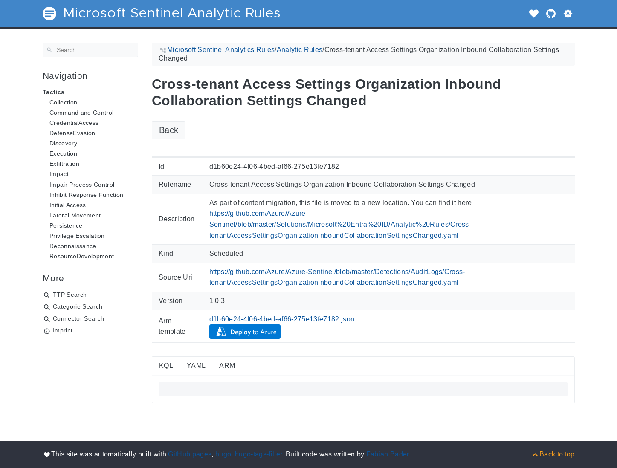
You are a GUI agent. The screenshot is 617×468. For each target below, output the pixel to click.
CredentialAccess (73, 122)
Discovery (63, 143)
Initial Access (67, 205)
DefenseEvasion (72, 133)
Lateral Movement (75, 215)
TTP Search (70, 294)
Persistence (66, 225)
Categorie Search (77, 306)
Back (168, 130)
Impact (59, 173)
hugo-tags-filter (258, 454)
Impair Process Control (81, 184)
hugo (223, 454)
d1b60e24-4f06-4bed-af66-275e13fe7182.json (281, 319)
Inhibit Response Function (86, 194)
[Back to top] (553, 454)
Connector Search (78, 318)
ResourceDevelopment (81, 256)
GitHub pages (189, 454)
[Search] (90, 50)
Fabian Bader (387, 454)
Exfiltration (64, 163)
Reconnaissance (72, 246)
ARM (227, 365)
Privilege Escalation (77, 235)
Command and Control (81, 112)
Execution (63, 153)
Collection (63, 102)
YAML (196, 365)
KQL (166, 365)
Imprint (62, 330)
